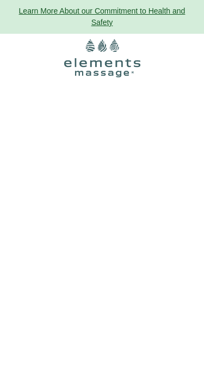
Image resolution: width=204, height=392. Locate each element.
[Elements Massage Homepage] (102, 58)
